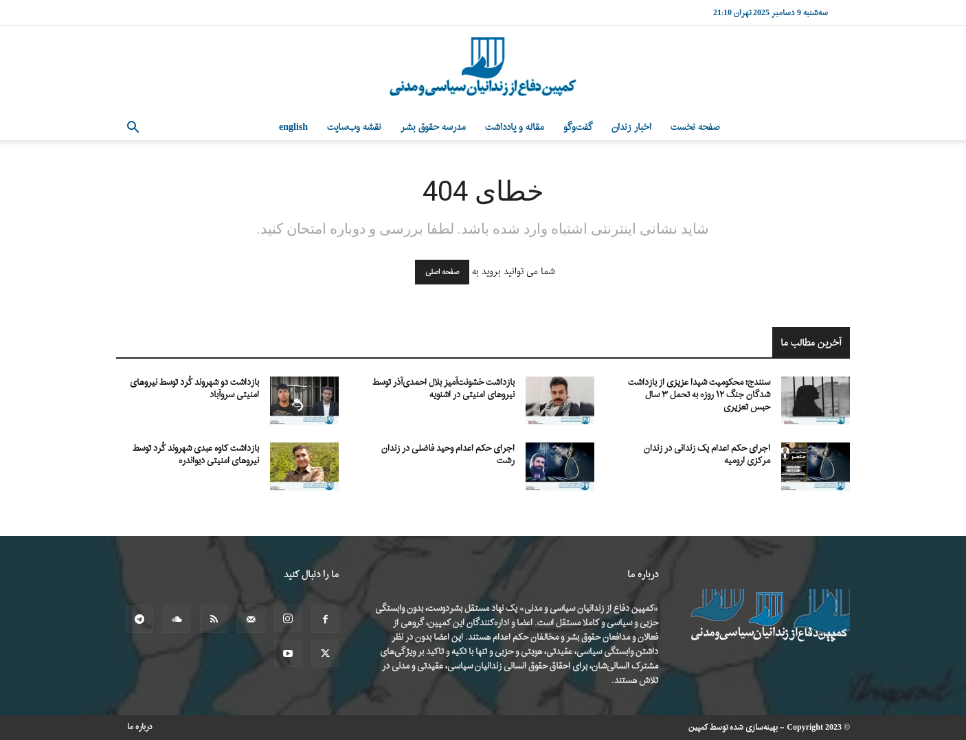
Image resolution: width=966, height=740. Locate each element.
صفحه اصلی (442, 272)
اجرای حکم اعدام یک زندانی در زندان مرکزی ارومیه (707, 454)
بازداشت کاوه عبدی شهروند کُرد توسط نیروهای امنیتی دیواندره (196, 454)
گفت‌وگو (577, 127)
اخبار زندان (631, 127)
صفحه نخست (695, 127)
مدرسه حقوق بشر (433, 127)
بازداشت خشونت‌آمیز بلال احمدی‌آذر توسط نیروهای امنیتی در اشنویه (443, 388)
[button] (132, 128)
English (293, 127)
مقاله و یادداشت (514, 127)
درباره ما (140, 727)
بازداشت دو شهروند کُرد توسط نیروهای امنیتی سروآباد (194, 388)
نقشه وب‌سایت (354, 127)
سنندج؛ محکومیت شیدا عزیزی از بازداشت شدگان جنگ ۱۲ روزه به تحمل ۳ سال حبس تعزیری (699, 394)
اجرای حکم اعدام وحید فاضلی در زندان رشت (448, 454)
